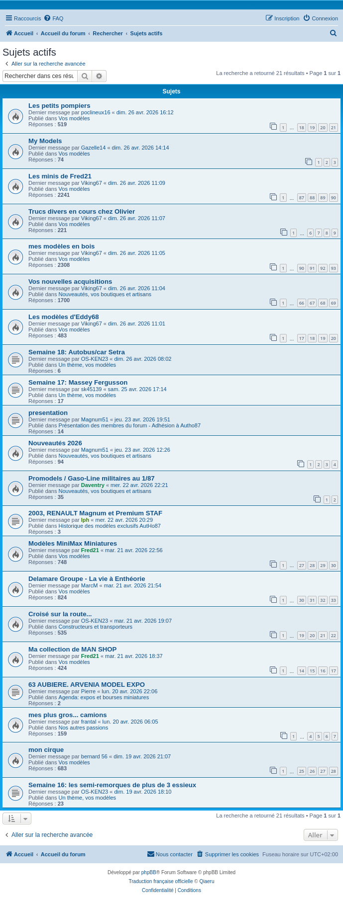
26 (312, 771)
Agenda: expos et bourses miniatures (104, 697)
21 (333, 127)
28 (312, 565)
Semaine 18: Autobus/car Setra (76, 352)
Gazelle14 (93, 148)
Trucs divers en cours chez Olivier (81, 211)
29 (322, 565)
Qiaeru (206, 881)
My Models (45, 141)
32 (322, 600)
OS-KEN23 (94, 359)
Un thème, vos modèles (87, 365)
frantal (89, 722)
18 (301, 127)
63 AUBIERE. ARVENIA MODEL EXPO (86, 684)
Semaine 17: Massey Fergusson (77, 382)
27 (301, 565)
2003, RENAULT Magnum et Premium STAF (95, 513)
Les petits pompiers (59, 105)
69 (333, 303)
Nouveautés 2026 (55, 443)
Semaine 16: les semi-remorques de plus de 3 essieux (112, 785)
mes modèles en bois (61, 246)
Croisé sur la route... (60, 614)
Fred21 (90, 550)
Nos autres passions (84, 728)
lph (85, 520)
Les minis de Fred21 (60, 176)
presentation (48, 412)
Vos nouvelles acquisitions (70, 281)
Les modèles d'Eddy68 (63, 317)
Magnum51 (95, 419)
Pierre (88, 691)
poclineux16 (96, 112)
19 (312, 127)
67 (312, 303)
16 (322, 670)
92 (322, 268)
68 (322, 303)
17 (301, 338)
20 (322, 127)
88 (312, 197)
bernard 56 (94, 756)
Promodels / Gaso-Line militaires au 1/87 (91, 478)
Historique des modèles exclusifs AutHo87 (110, 526)
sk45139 (91, 389)
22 (333, 635)
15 (312, 670)
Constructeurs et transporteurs (96, 627)
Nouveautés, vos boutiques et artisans (105, 294)
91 (312, 268)
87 (301, 197)
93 (333, 268)
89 (322, 197)
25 (301, 771)
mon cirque (46, 749)
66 (301, 303)
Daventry (93, 485)
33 (333, 600)
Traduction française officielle (161, 881)
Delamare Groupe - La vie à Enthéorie (86, 578)
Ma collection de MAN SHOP (72, 649)
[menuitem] (53, 18)
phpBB (148, 872)
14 (301, 670)
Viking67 (91, 183)
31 (312, 600)
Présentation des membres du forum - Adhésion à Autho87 (130, 425)
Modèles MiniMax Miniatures (72, 543)
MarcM (89, 585)
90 (333, 197)
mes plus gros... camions (67, 715)
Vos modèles (74, 118)
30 (333, 565)
